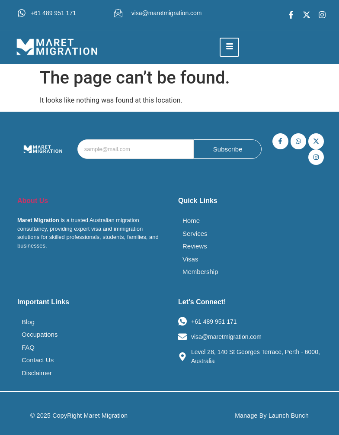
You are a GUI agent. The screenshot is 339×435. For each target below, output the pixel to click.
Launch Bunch (289, 415)
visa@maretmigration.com (166, 13)
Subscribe (228, 149)
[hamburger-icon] (229, 47)
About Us (32, 200)
